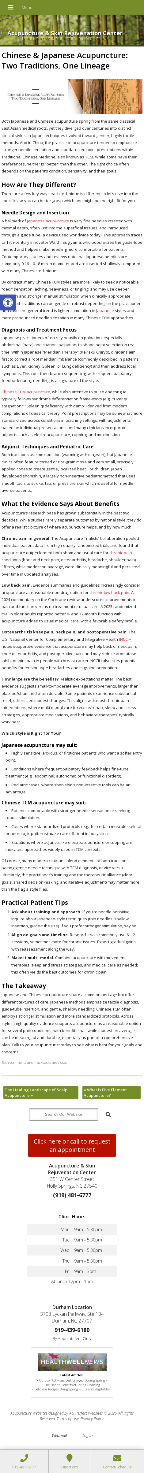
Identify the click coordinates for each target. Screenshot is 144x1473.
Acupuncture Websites (28, 1413)
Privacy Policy (92, 1418)
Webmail (59, 1435)
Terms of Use (68, 1418)
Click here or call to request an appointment (72, 1145)
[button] (8, 302)
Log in (87, 1435)
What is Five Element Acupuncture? (105, 1092)
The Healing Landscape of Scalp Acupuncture (36, 1092)
